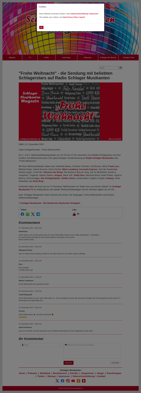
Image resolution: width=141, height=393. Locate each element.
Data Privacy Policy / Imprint (74, 17)
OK (41, 27)
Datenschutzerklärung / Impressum (84, 14)
